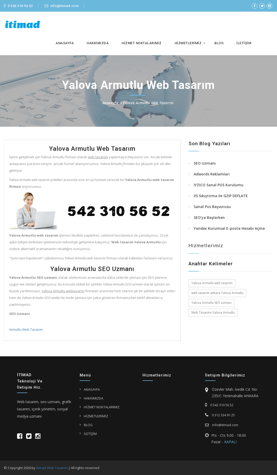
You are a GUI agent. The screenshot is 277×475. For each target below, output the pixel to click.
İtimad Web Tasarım (52, 467)
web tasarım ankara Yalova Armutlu (217, 293)
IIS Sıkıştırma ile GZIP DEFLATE (221, 196)
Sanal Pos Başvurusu (212, 207)
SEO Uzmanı (205, 163)
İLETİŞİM (243, 43)
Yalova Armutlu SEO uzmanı (211, 302)
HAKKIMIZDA (98, 43)
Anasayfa (110, 102)
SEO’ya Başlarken (209, 218)
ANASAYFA (65, 43)
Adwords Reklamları (212, 174)
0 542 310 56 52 (18, 6)
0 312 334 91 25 (220, 415)
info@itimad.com (61, 6)
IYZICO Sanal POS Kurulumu (218, 185)
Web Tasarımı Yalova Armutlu (213, 312)
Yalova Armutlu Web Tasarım (148, 102)
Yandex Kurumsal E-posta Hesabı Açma (229, 229)
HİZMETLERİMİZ (188, 43)
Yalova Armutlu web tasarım (212, 283)
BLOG (218, 43)
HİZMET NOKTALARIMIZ (142, 43)
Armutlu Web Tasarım (25, 329)
